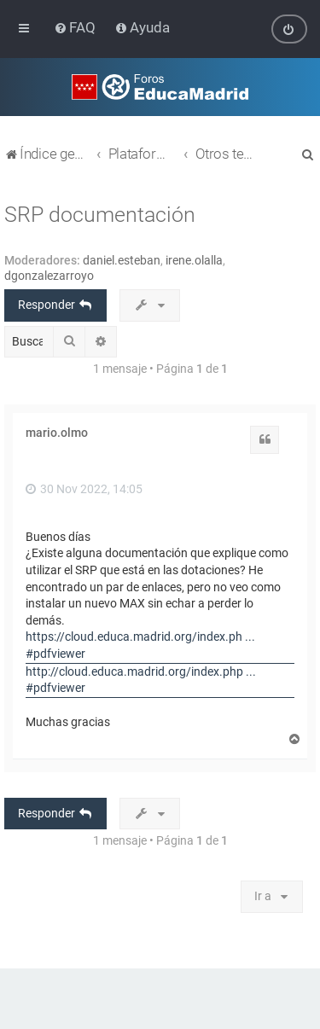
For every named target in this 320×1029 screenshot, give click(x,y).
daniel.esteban (121, 260)
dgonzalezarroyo (49, 275)
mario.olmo (57, 432)
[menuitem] (76, 27)
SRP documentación (99, 214)
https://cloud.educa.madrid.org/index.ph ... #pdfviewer (140, 645)
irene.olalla (194, 260)
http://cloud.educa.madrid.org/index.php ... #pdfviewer (141, 679)
